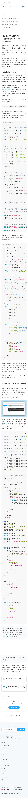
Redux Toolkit (5, 89)
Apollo (24, 92)
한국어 (24, 7)
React (17, 7)
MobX (4, 94)
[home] (5, 2)
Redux (8, 85)
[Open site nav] (25, 3)
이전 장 (5, 424)
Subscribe (21, 729)
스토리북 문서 (6, 637)
